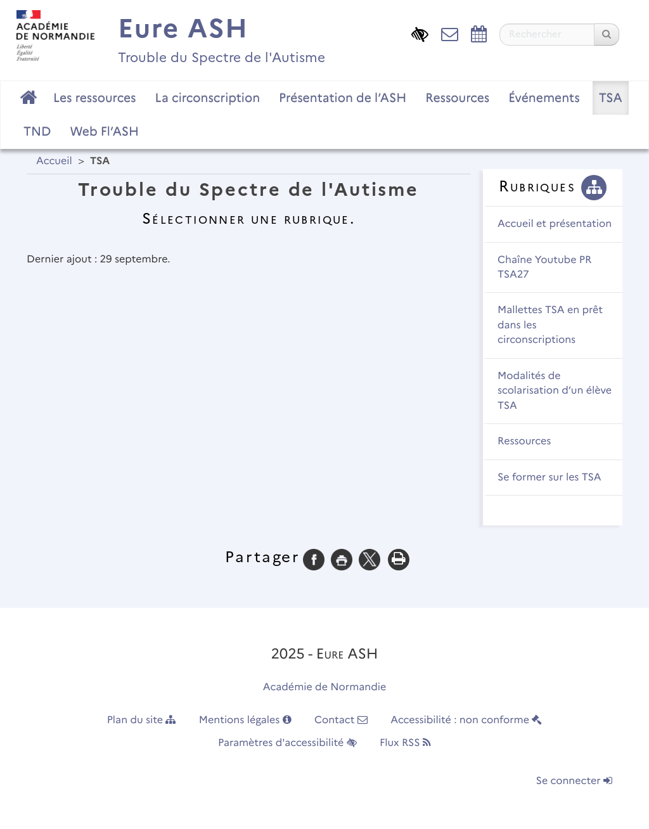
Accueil (54, 161)
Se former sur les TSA (549, 478)
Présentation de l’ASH (342, 97)
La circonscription (207, 97)
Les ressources (94, 97)
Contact (341, 720)
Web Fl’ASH (104, 131)
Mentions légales (245, 720)
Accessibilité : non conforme (466, 720)
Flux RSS (405, 743)
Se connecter (574, 781)
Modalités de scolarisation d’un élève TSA (555, 391)
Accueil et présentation (555, 224)
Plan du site (141, 720)
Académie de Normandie (325, 687)
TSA (610, 97)
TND (37, 131)
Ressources (457, 97)
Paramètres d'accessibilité (287, 743)
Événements (543, 97)
